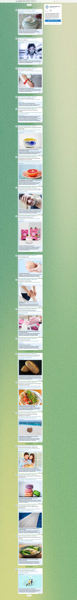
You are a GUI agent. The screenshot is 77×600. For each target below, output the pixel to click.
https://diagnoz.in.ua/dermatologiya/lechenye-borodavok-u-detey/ (30, 258)
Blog (51, 23)
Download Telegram (53, 20)
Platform (57, 23)
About (48, 23)
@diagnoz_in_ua (52, 7)
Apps (53, 23)
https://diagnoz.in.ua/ (54, 18)
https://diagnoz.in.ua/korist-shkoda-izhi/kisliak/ (26, 11)
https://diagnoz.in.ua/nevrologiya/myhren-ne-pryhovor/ (28, 41)
